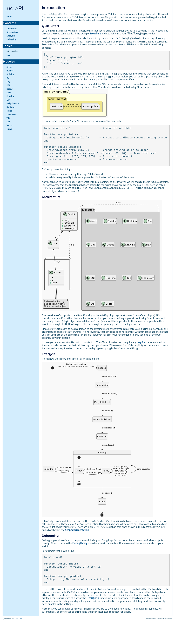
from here (95, 33)
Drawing (10, 96)
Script (9, 110)
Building (10, 74)
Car (8, 78)
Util (8, 121)
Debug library (79, 542)
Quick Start (11, 28)
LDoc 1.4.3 (18, 618)
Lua (8, 55)
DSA (8, 85)
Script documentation (77, 529)
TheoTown (11, 114)
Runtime (10, 107)
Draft (8, 92)
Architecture (12, 32)
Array (9, 67)
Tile (8, 118)
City (8, 81)
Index (9, 16)
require (141, 341)
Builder (9, 70)
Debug (9, 89)
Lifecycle (10, 35)
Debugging (11, 39)
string (9, 129)
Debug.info (93, 597)
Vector (9, 125)
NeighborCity (12, 103)
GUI (8, 100)
